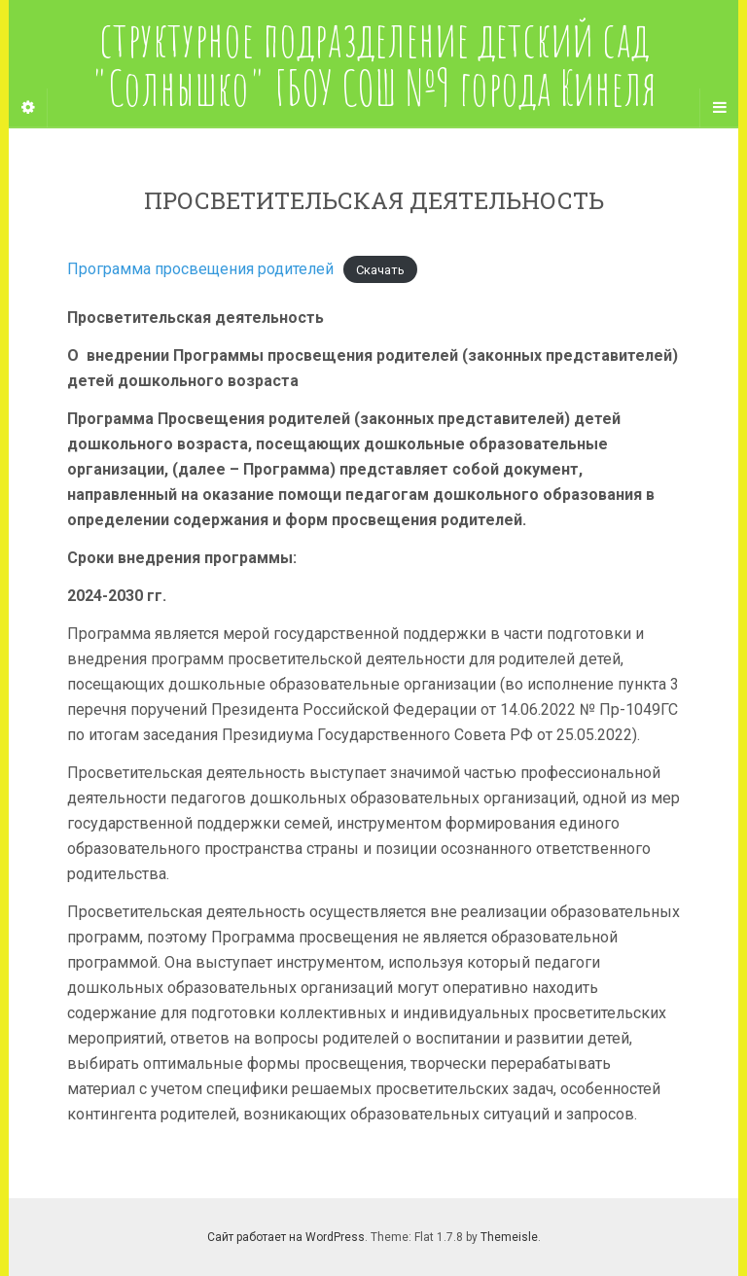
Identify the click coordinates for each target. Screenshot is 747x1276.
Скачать (380, 270)
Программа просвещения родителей (200, 269)
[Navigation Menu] (718, 108)
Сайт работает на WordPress (286, 1237)
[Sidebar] (28, 108)
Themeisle (509, 1237)
